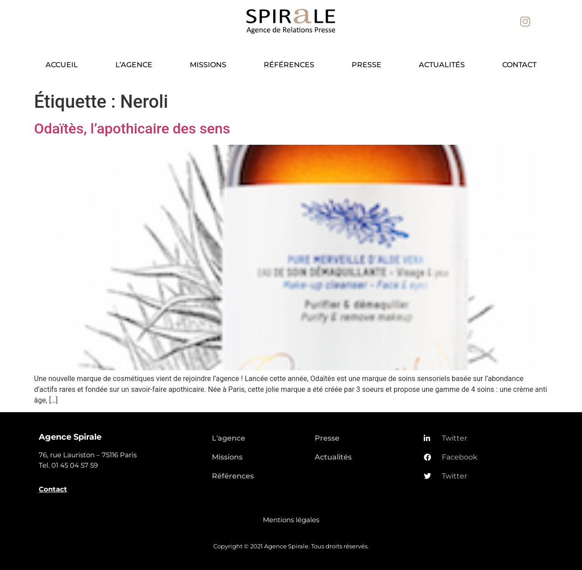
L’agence (133, 64)
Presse (366, 64)
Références (289, 64)
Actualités (442, 64)
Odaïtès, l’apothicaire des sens (132, 128)
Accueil (62, 64)
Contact (519, 64)
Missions (208, 64)
